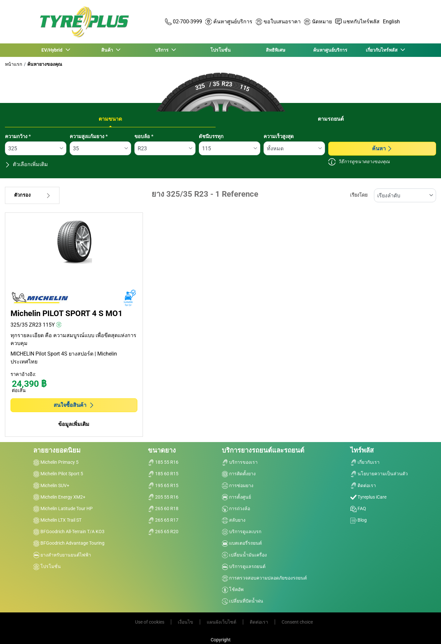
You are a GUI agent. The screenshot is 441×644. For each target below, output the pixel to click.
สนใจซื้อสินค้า (74, 405)
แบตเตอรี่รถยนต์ (242, 543)
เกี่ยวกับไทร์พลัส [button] (382, 50)
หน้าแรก (13, 64)
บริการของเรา (240, 462)
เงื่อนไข (185, 622)
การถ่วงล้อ (236, 508)
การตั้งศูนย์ (236, 497)
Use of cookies (149, 622)
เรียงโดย (358, 195)
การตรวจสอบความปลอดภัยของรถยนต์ (264, 578)
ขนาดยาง (162, 450)
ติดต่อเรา (363, 485)
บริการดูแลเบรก (241, 531)
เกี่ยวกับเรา (365, 462)
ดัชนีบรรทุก (211, 136)
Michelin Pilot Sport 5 (58, 473)
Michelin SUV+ (51, 485)
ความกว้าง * (18, 136)
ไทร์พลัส (362, 450)
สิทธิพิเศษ (275, 50)
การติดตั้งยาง (239, 473)
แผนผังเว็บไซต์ (221, 622)
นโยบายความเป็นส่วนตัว (379, 473)
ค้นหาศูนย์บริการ (330, 50)
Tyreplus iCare (368, 497)
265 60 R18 (163, 508)
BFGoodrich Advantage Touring (68, 543)
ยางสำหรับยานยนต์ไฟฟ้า (62, 554)
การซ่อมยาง (237, 485)
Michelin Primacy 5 (56, 462)
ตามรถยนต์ (331, 119)
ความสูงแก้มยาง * (89, 136)
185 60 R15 (163, 473)
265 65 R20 (163, 531)
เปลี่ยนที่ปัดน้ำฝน (242, 601)
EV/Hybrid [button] (52, 50)
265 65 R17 (163, 520)
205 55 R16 (163, 497)
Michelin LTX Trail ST (57, 520)
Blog (358, 520)
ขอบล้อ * (143, 136)
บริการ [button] (163, 50)
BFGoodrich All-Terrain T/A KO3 (68, 531)
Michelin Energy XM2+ (59, 497)
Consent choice (297, 622)
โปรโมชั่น (220, 50)
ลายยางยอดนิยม (57, 450)
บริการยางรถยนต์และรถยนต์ (263, 450)
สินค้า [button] (108, 50)
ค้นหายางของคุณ (44, 64)
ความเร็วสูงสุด (279, 136)
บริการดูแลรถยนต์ (244, 566)
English (391, 21)
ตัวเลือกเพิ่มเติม (26, 164)
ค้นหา (382, 148)
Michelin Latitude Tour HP (63, 508)
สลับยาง (233, 520)
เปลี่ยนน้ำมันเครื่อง (244, 554)
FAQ (358, 508)
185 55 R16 (163, 462)
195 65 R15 (163, 485)
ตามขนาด (110, 119)
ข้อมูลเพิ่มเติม (73, 424)
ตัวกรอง (32, 195)
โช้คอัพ (233, 589)
